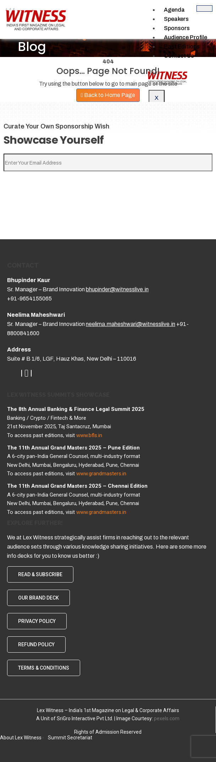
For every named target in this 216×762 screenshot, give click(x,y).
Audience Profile (185, 37)
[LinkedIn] (21, 373)
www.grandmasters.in (101, 473)
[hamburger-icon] (204, 8)
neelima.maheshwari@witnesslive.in (130, 324)
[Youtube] (26, 373)
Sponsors (177, 28)
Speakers (176, 19)
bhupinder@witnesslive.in (117, 289)
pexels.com (166, 718)
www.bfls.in (89, 435)
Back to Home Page (108, 95)
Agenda (174, 10)
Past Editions (182, 47)
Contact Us (179, 56)
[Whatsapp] (31, 373)
